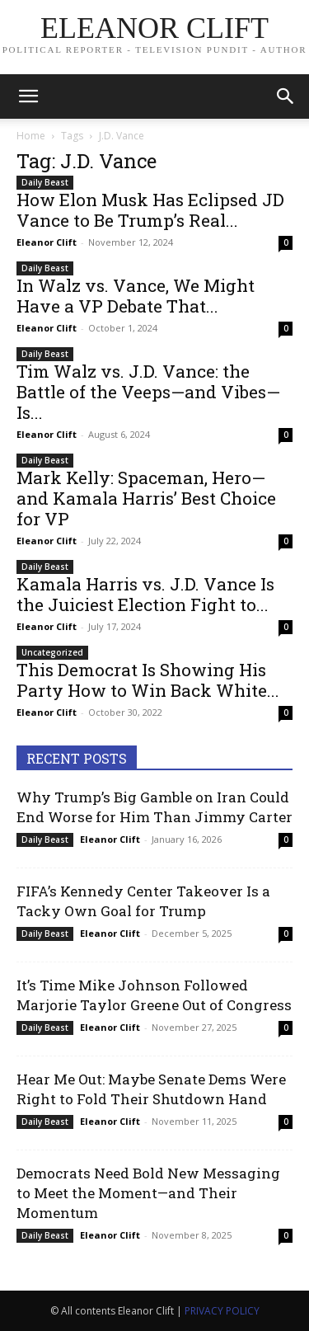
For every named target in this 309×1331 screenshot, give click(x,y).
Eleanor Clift (46, 242)
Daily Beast (44, 182)
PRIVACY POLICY (222, 1311)
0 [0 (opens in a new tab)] (285, 242)
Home (30, 136)
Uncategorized (52, 652)
